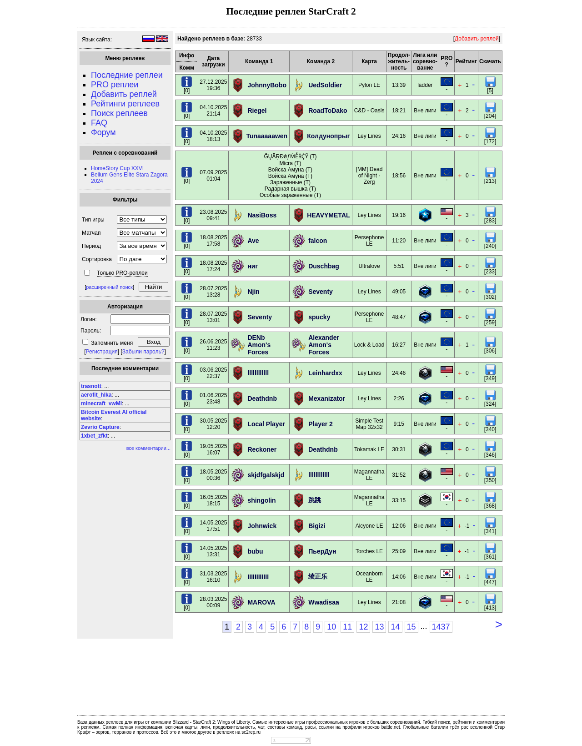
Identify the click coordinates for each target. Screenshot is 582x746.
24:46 (399, 373)
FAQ (99, 122)
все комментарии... (148, 448)
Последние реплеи (127, 75)
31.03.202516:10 (213, 576)
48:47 (399, 317)
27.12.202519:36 (213, 85)
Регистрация (102, 351)
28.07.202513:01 (213, 317)
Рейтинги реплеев (125, 103)
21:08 (399, 602)
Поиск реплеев (119, 113)
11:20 (399, 240)
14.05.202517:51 (213, 525)
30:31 (399, 449)
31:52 (399, 475)
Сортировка (97, 259)
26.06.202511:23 (213, 344)
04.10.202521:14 (213, 110)
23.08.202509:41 (213, 215)
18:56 (399, 175)
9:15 (399, 424)
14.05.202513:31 (213, 551)
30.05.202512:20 (213, 424)
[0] (186, 88)
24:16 (399, 136)
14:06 (399, 577)
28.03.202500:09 (213, 602)
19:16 (399, 215)
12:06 (399, 526)
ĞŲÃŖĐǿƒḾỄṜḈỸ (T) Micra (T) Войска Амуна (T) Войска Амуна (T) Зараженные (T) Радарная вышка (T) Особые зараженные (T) (290, 175)
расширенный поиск (109, 287)
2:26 (399, 398)
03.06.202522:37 (213, 373)
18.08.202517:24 (213, 266)
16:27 (399, 345)
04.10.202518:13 (213, 136)
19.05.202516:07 (213, 449)
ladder (424, 85)
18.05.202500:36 (213, 475)
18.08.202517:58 (213, 240)
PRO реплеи (114, 84)
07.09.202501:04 (213, 175)
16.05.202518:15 (213, 500)
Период (91, 246)
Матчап (91, 233)
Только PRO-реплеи (122, 273)
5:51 (399, 266)
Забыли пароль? (143, 351)
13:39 (399, 85)
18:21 (399, 110)
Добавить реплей (124, 94)
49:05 (399, 291)
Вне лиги (425, 110)
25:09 (399, 551)
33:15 (399, 500)
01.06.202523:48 (213, 398)
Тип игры (93, 220)
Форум (103, 132)
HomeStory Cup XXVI (117, 168)
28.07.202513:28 (213, 291)
